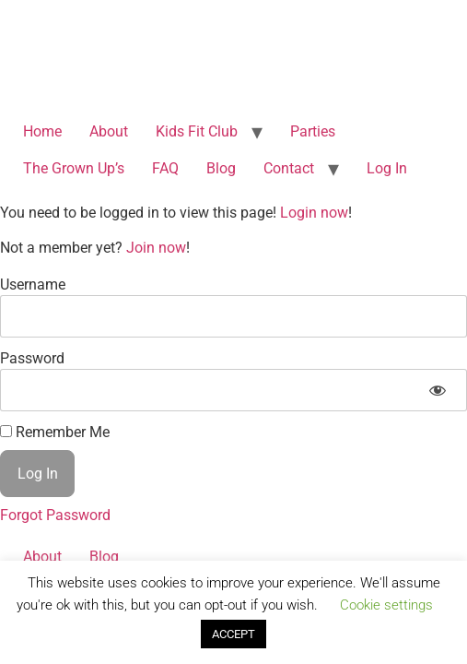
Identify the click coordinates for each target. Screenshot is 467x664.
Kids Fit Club (197, 131)
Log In (387, 168)
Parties (312, 131)
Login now (314, 212)
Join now (156, 247)
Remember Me (55, 432)
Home (42, 131)
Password (32, 358)
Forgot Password (55, 515)
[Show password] (437, 390)
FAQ (165, 168)
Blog (221, 168)
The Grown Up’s (73, 168)
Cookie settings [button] (386, 605)
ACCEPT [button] (233, 634)
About (108, 131)
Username (32, 284)
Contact (288, 168)
